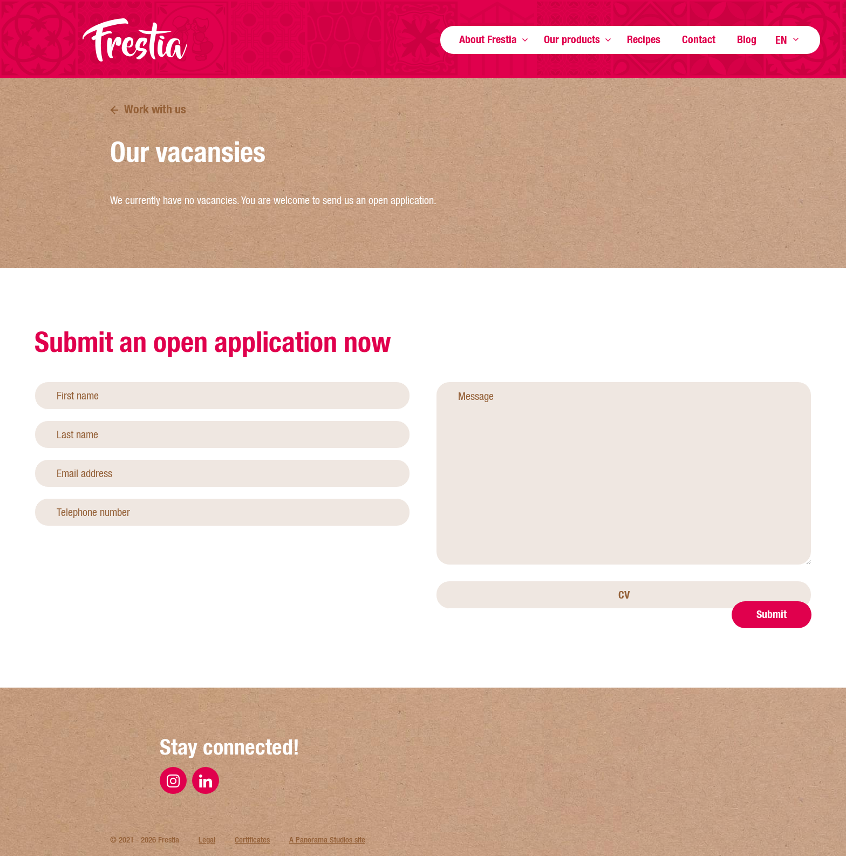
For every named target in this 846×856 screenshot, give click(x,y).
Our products (572, 39)
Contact (698, 39)
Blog (746, 39)
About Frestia (488, 39)
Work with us (155, 109)
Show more (525, 39)
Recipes (643, 39)
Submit (771, 667)
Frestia (135, 40)
